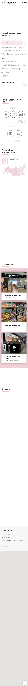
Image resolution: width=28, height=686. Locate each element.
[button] (16, 2)
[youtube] (5, 546)
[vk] (2, 546)
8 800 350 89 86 (5, 534)
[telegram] (7, 546)
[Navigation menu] (25, 2)
